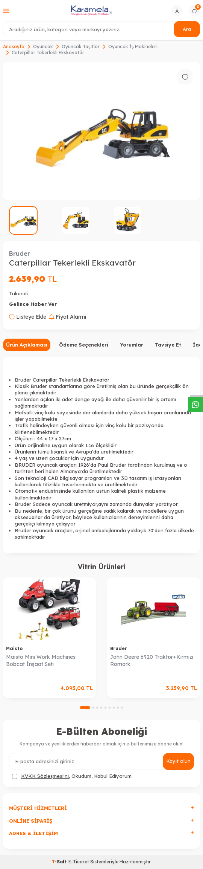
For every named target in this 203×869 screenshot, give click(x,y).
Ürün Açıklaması (26, 345)
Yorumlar (131, 345)
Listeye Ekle (27, 316)
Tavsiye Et (168, 345)
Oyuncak (43, 46)
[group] (101, 131)
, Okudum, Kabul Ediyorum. (72, 776)
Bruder (19, 253)
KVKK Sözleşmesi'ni (45, 776)
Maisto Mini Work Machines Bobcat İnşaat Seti (41, 660)
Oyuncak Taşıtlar (81, 46)
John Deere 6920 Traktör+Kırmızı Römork (151, 660)
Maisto (14, 648)
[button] (85, 707)
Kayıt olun (178, 761)
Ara (187, 29)
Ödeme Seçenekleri (83, 345)
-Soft (60, 861)
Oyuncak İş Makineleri (133, 46)
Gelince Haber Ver (33, 304)
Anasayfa (13, 46)
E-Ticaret (78, 861)
